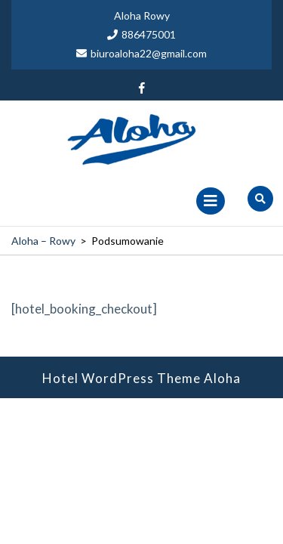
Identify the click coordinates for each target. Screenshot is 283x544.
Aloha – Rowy (43, 240)
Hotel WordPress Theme (121, 378)
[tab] (210, 201)
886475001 (141, 34)
